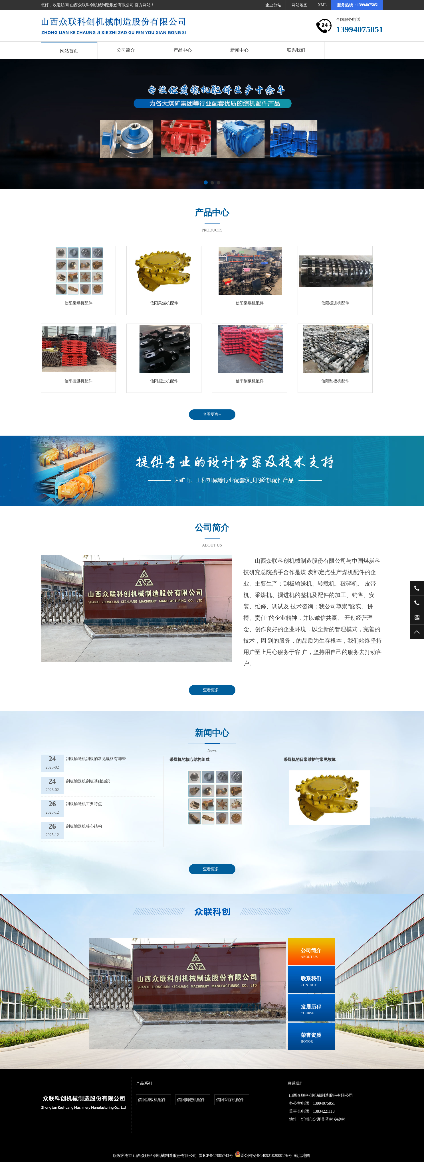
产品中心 (182, 50)
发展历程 (318, 1010)
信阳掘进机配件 (335, 303)
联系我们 (296, 50)
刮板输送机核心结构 (84, 826)
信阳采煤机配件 (78, 303)
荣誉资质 (318, 1038)
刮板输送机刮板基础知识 (88, 781)
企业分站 (273, 5)
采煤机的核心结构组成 (189, 759)
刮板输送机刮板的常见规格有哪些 (96, 759)
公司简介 (126, 50)
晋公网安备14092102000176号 (263, 1155)
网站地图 (300, 5)
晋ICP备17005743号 (216, 1155)
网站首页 (69, 50)
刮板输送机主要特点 (84, 804)
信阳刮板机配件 (250, 381)
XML (322, 5)
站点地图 (302, 1155)
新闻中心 (239, 50)
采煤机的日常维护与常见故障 (310, 759)
